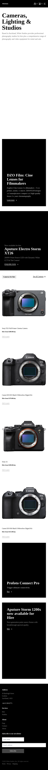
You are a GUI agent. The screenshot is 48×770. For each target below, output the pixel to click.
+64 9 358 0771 (7, 703)
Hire (8, 629)
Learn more (11, 200)
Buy (8, 591)
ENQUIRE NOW (10, 264)
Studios (4, 714)
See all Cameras (38, 276)
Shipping (15, 764)
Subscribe (13, 751)
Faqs (3, 723)
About (4, 728)
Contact (4, 726)
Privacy (9, 764)
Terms (4, 764)
